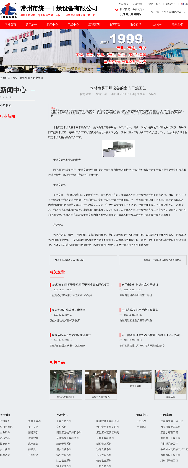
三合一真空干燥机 (101, 397)
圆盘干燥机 (135, 386)
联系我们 (138, 4)
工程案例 (94, 24)
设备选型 (135, 24)
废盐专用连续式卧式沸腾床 (69, 309)
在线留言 (171, 4)
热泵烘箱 (170, 397)
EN (186, 4)
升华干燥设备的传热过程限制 (69, 260)
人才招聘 (157, 24)
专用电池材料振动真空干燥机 (140, 284)
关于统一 (31, 24)
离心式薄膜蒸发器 (66, 397)
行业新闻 (38, 77)
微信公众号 (154, 4)
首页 (15, 77)
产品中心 (73, 24)
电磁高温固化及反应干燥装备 (140, 309)
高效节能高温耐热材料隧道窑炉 (71, 335)
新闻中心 (52, 24)
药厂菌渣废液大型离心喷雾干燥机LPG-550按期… (152, 335)
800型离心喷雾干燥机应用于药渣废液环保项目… (82, 284)
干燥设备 (68, 127)
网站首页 (124, 4)
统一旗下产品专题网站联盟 (168, 12)
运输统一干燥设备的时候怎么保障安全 (162, 260)
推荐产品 (114, 24)
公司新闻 (5, 105)
